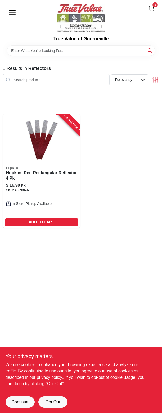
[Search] (150, 50)
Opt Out (52, 402)
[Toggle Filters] (155, 80)
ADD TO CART (41, 222)
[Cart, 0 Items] (151, 8)
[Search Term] (81, 50)
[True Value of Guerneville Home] (81, 18)
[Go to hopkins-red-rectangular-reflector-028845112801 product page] (41, 171)
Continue (19, 402)
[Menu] (12, 12)
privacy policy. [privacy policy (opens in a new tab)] (50, 377)
